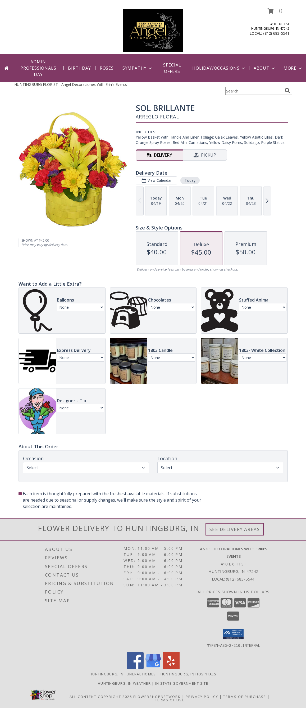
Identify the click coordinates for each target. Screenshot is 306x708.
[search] (287, 91)
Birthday (79, 68)
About (265, 68)
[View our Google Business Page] (153, 667)
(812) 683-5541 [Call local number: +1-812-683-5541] (276, 33)
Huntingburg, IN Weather (124, 683)
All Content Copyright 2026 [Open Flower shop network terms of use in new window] (101, 696)
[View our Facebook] (135, 667)
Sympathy (137, 68)
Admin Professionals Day (38, 68)
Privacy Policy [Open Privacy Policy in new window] (202, 696)
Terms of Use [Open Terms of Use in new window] (169, 699)
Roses (107, 68)
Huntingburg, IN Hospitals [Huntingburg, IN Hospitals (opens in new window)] (189, 673)
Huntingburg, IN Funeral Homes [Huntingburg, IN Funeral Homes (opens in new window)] (123, 673)
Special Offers (172, 68)
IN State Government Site (181, 683)
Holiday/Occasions (219, 68)
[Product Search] (254, 91)
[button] (275, 11)
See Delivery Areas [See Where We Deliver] (234, 529)
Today (189, 180)
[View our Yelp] (171, 667)
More (293, 68)
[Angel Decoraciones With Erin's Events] (153, 30)
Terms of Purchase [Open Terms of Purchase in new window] (244, 696)
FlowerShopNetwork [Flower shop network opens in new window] (157, 696)
